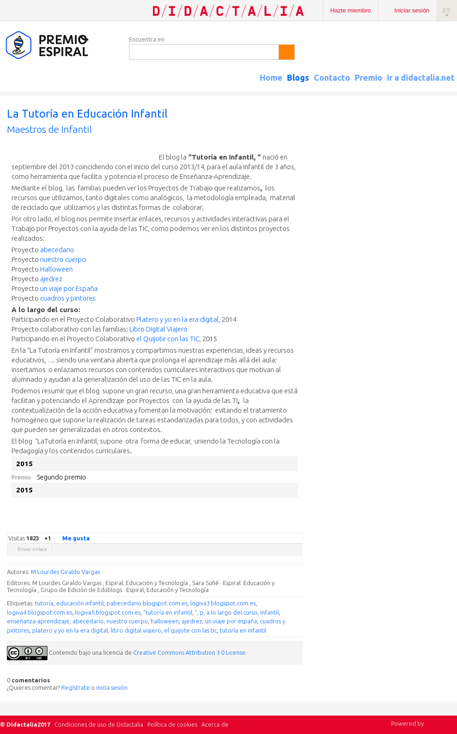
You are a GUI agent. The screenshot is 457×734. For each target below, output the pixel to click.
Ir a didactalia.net (421, 77)
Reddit (279, 525)
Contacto (332, 77)
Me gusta (70, 537)
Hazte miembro (350, 10)
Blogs (298, 77)
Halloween (56, 269)
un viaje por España (69, 288)
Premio (368, 77)
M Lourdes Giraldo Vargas (65, 571)
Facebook (252, 525)
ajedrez (51, 279)
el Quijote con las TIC (167, 339)
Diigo (298, 525)
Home (271, 77)
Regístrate (75, 687)
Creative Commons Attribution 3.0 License (189, 652)
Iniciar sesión (411, 10)
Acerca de (214, 724)
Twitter (242, 525)
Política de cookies (172, 724)
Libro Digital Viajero (158, 329)
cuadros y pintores (68, 298)
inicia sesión (112, 687)
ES (447, 10)
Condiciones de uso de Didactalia (98, 724)
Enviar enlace (32, 549)
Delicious (261, 525)
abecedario (57, 250)
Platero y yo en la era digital (177, 319)
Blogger (288, 525)
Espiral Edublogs (60, 45)
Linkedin (270, 525)
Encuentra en (146, 39)
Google (233, 525)
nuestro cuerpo (63, 259)
